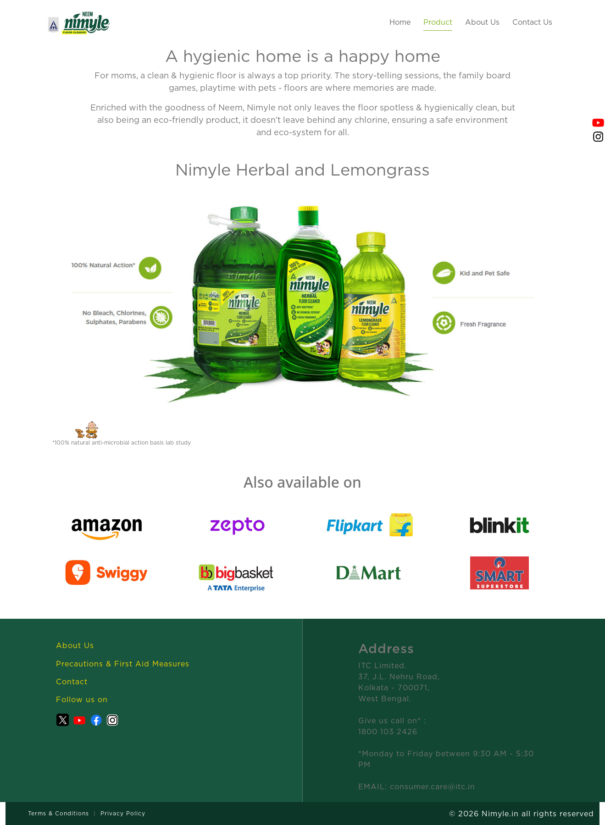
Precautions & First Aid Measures (122, 664)
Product (437, 22)
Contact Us (532, 22)
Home (400, 22)
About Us (482, 22)
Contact (72, 681)
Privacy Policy (122, 813)
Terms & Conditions (58, 813)
